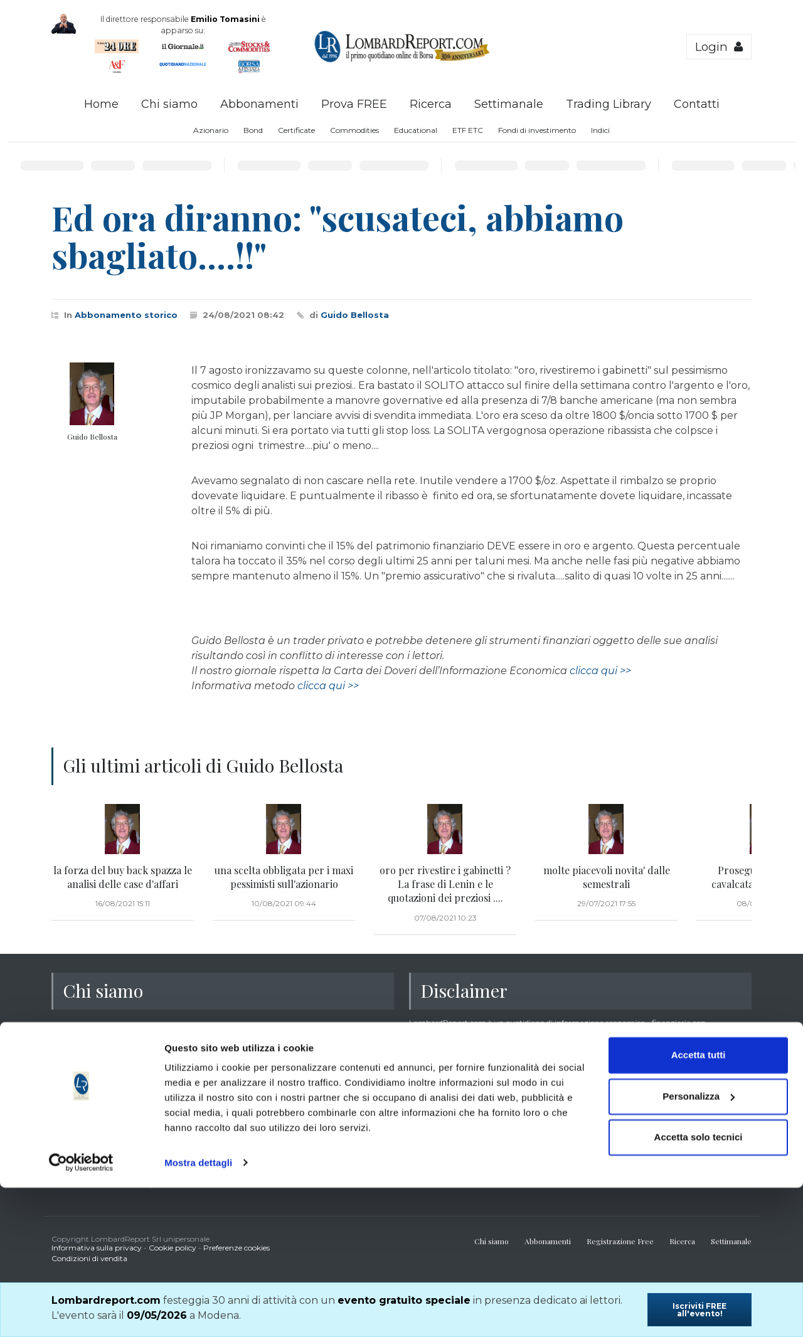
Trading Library (608, 104)
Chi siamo (169, 104)
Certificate (296, 130)
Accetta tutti (698, 1205)
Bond (253, 130)
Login (719, 47)
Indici (600, 130)
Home (101, 104)
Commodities (354, 130)
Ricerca (431, 104)
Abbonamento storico (126, 315)
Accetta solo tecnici (698, 1287)
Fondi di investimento (537, 130)
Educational (415, 130)
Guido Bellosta (355, 315)
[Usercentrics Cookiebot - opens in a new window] (81, 1312)
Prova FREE (354, 104)
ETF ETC (467, 130)
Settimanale (508, 104)
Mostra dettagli (198, 1312)
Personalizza (698, 1245)
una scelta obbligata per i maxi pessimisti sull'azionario (284, 877)
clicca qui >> (600, 671)
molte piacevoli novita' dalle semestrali (606, 877)
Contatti (697, 104)
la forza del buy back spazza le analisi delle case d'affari (122, 877)
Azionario (210, 130)
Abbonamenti (259, 104)
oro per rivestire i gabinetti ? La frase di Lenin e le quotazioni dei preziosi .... (445, 884)
